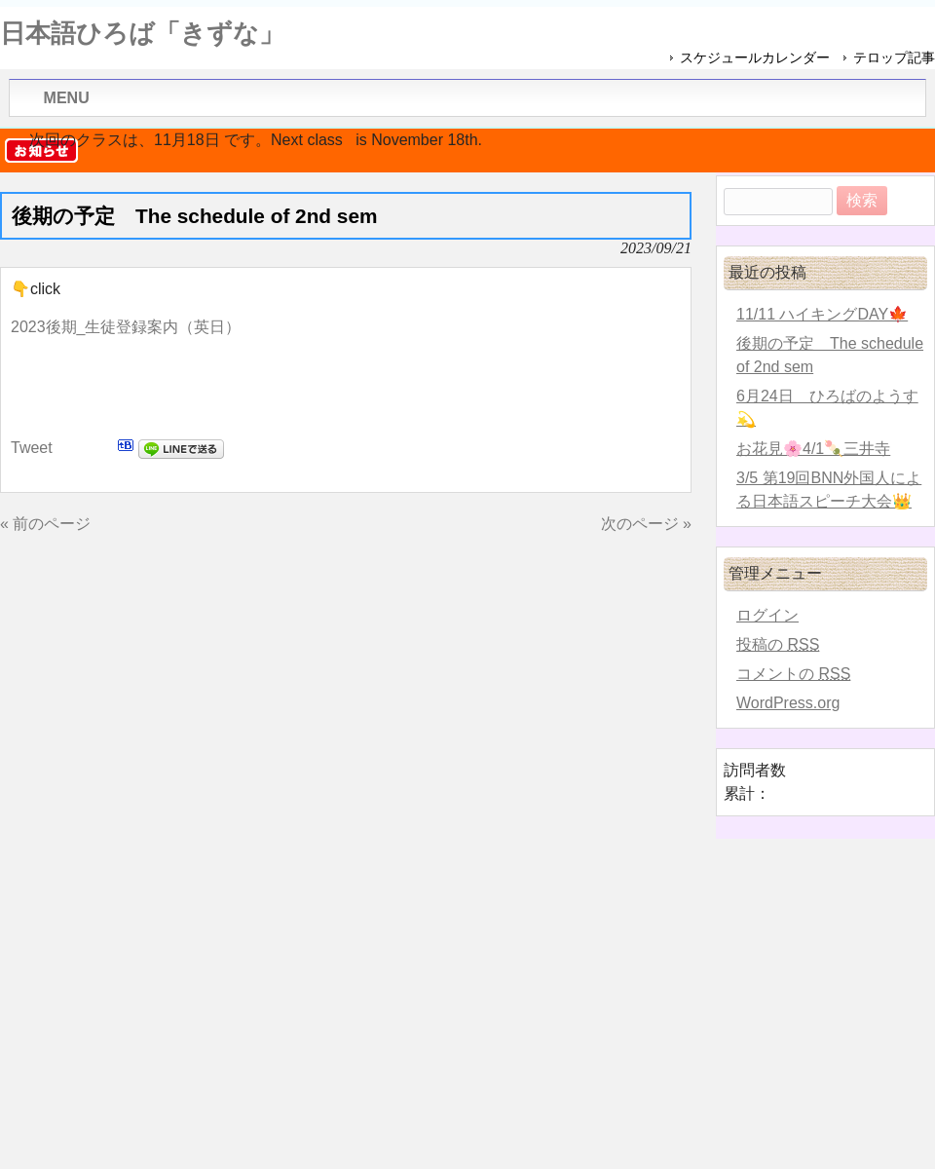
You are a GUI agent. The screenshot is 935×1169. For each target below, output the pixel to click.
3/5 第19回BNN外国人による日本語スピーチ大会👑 (828, 489)
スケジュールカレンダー (755, 57)
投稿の (777, 644)
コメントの (793, 673)
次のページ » (646, 523)
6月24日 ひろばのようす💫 (827, 408)
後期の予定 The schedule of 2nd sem (829, 355)
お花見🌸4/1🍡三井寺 (813, 448)
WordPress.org (788, 703)
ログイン (767, 615)
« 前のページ (45, 523)
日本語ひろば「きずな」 (142, 33)
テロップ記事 (894, 57)
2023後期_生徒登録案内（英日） (126, 327)
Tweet (32, 447)
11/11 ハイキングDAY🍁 (822, 314)
